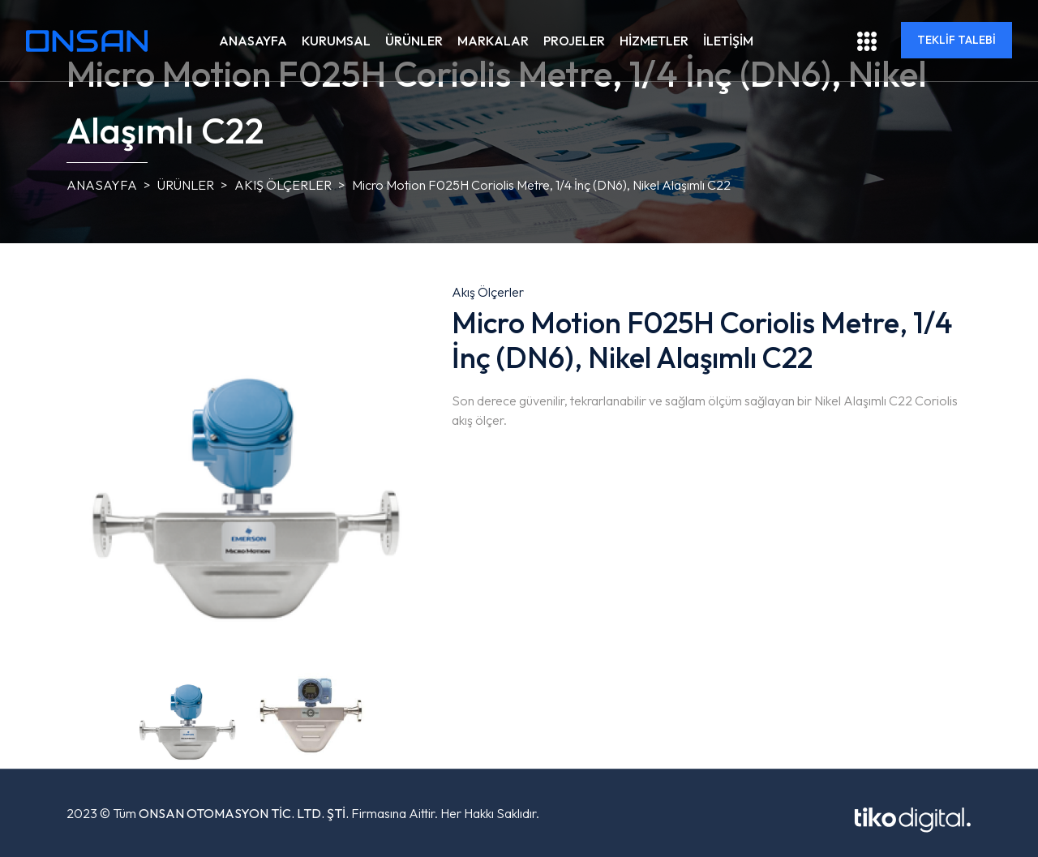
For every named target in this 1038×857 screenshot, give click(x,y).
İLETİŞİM (728, 40)
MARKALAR (493, 40)
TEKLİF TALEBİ (956, 39)
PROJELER (574, 40)
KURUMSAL (336, 40)
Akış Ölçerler (283, 185)
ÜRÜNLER (414, 40)
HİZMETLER (654, 40)
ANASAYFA (253, 40)
